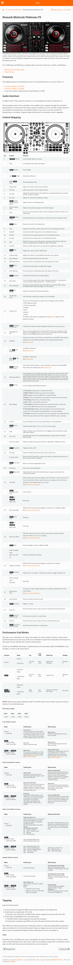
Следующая (64, 949)
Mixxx (38, 3)
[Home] (3, 10)
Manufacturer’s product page (14, 69)
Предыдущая (9, 949)
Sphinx (20, 960)
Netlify (13, 961)
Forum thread (9, 72)
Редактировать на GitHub (61, 10)
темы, (38, 960)
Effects (53, 317)
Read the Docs (58, 960)
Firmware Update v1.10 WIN (14, 89)
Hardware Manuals (13, 10)
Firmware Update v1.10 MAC (14, 86)
